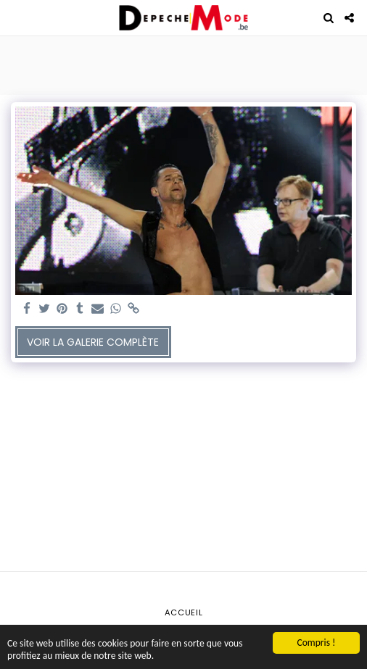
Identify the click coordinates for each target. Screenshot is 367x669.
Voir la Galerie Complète (93, 342)
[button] (16, 17)
